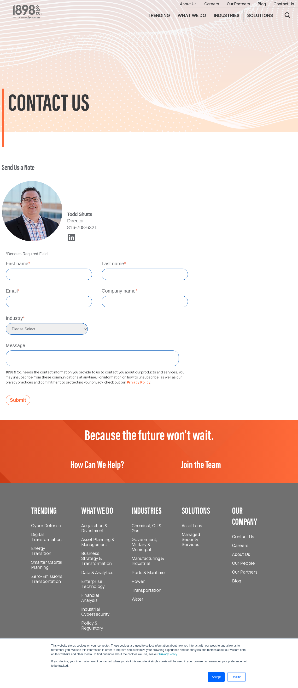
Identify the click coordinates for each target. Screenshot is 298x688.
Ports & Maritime (148, 572)
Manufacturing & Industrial (148, 560)
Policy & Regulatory (92, 625)
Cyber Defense (46, 525)
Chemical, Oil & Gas (147, 528)
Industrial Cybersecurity (95, 611)
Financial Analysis (90, 597)
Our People (243, 563)
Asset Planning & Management (97, 541)
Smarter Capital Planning (46, 564)
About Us (188, 3)
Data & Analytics (97, 572)
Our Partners (238, 3)
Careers (211, 3)
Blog (262, 3)
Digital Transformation (46, 536)
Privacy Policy (168, 654)
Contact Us (284, 3)
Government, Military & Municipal (144, 544)
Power (138, 581)
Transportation (146, 590)
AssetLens (192, 525)
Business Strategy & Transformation (96, 558)
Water (137, 599)
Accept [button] (216, 677)
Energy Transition (41, 550)
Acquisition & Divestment (94, 528)
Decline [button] (236, 677)
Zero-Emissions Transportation (46, 578)
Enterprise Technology (93, 583)
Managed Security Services (191, 539)
